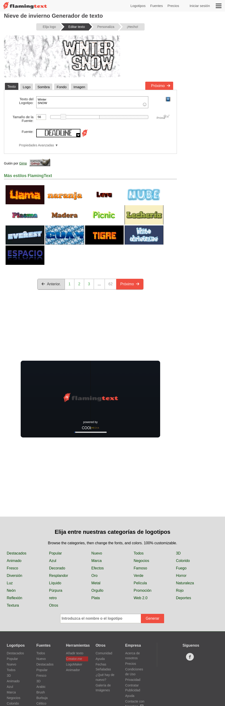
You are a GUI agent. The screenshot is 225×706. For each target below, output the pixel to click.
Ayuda (100, 659)
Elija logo (49, 27)
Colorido (183, 561)
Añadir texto (74, 653)
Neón (11, 590)
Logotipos (138, 6)
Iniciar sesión (199, 6)
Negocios (141, 561)
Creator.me (74, 659)
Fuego (181, 568)
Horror (181, 576)
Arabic (41, 687)
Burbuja (41, 698)
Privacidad (132, 680)
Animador (73, 670)
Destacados (16, 553)
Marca (96, 561)
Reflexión (14, 598)
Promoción (142, 590)
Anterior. (51, 284)
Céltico (41, 703)
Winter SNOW (92, 102)
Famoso (140, 568)
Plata (95, 598)
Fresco (12, 568)
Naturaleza (185, 583)
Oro (94, 576)
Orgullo (97, 590)
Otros (53, 605)
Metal (95, 583)
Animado (14, 561)
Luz (10, 583)
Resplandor (58, 576)
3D (178, 553)
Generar (152, 618)
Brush (40, 692)
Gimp (23, 163)
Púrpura (55, 590)
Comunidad (104, 653)
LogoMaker (74, 664)
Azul (52, 561)
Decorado (57, 568)
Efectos (97, 568)
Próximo (160, 86)
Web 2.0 (140, 598)
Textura (13, 605)
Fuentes (156, 6)
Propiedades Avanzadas (36, 145)
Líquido (55, 583)
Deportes (183, 598)
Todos (139, 553)
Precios (173, 6)
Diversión (14, 576)
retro (53, 598)
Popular (55, 553)
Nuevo (96, 553)
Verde (138, 576)
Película (140, 583)
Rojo (180, 590)
